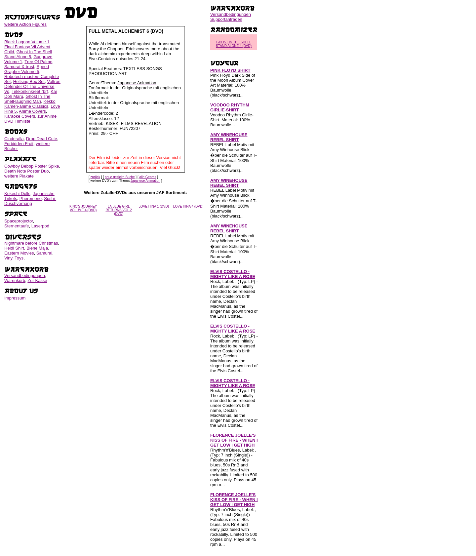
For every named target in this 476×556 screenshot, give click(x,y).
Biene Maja (37, 248)
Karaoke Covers (19, 116)
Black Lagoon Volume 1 (27, 41)
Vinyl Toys (13, 258)
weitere (25, 24)
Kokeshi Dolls (17, 193)
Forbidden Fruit (18, 143)
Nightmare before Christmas (31, 243)
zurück (95, 177)
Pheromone (31, 198)
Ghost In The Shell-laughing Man (27, 99)
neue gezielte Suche (120, 177)
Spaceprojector (18, 220)
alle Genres (147, 177)
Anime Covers (32, 111)
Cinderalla (14, 138)
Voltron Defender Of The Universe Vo (32, 86)
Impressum (14, 298)
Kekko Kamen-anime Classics (30, 104)
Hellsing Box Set (29, 81)
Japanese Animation (145, 180)
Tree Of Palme (38, 61)
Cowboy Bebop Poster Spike (31, 166)
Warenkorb (14, 280)
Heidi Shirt (14, 248)
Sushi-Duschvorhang (30, 201)
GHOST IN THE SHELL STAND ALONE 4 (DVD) (234, 44)
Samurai (44, 253)
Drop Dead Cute (41, 138)
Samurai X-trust (19, 66)
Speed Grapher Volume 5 (26, 69)
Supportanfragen (226, 19)
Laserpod (40, 225)
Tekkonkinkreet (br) (30, 91)
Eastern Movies (19, 253)
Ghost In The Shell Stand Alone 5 (28, 54)
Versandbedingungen (24, 275)
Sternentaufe (16, 225)
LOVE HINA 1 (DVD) (154, 206)
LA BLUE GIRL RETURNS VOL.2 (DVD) (118, 210)
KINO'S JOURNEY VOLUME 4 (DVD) (83, 208)
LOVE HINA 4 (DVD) (188, 206)
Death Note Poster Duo (26, 171)
